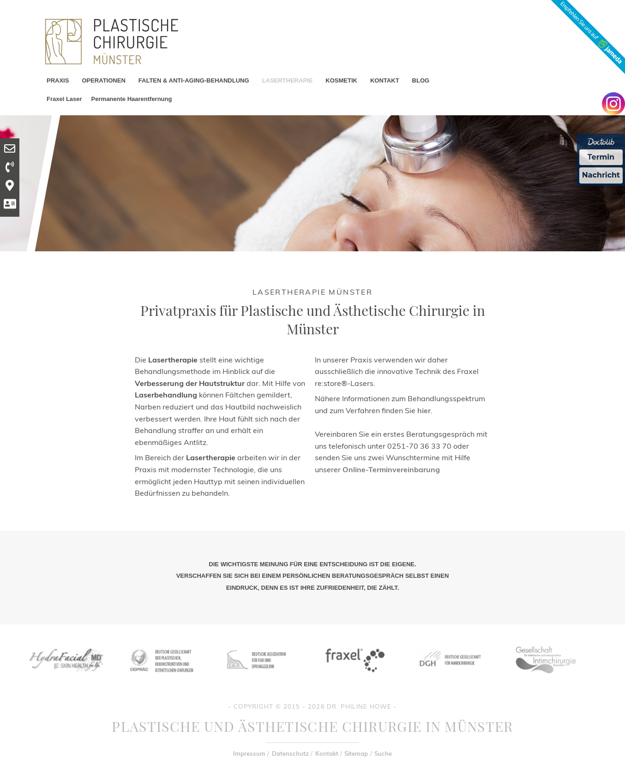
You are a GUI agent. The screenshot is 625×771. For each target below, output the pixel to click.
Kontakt (326, 753)
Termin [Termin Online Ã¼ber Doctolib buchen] (601, 157)
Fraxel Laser (64, 98)
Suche (383, 753)
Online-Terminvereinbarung (391, 469)
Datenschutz (290, 753)
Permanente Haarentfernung (131, 98)
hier (424, 410)
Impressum (249, 753)
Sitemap (356, 753)
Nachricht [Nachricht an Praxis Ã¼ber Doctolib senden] (601, 175)
